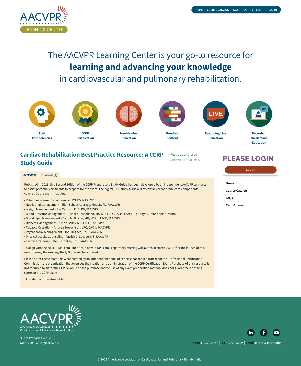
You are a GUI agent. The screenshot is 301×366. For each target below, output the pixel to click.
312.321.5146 (209, 343)
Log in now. (194, 159)
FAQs (236, 10)
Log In (272, 10)
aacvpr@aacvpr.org (267, 343)
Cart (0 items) (252, 10)
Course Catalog (218, 10)
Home (199, 10)
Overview (29, 175)
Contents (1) (49, 175)
